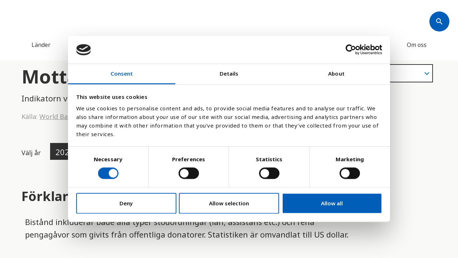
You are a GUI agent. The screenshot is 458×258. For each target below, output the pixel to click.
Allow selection (229, 203)
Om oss (417, 44)
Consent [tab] (122, 73)
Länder (40, 44)
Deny (126, 203)
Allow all (332, 203)
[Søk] (439, 21)
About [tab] (336, 73)
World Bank (57, 116)
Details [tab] (229, 73)
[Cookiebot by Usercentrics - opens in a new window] (351, 49)
